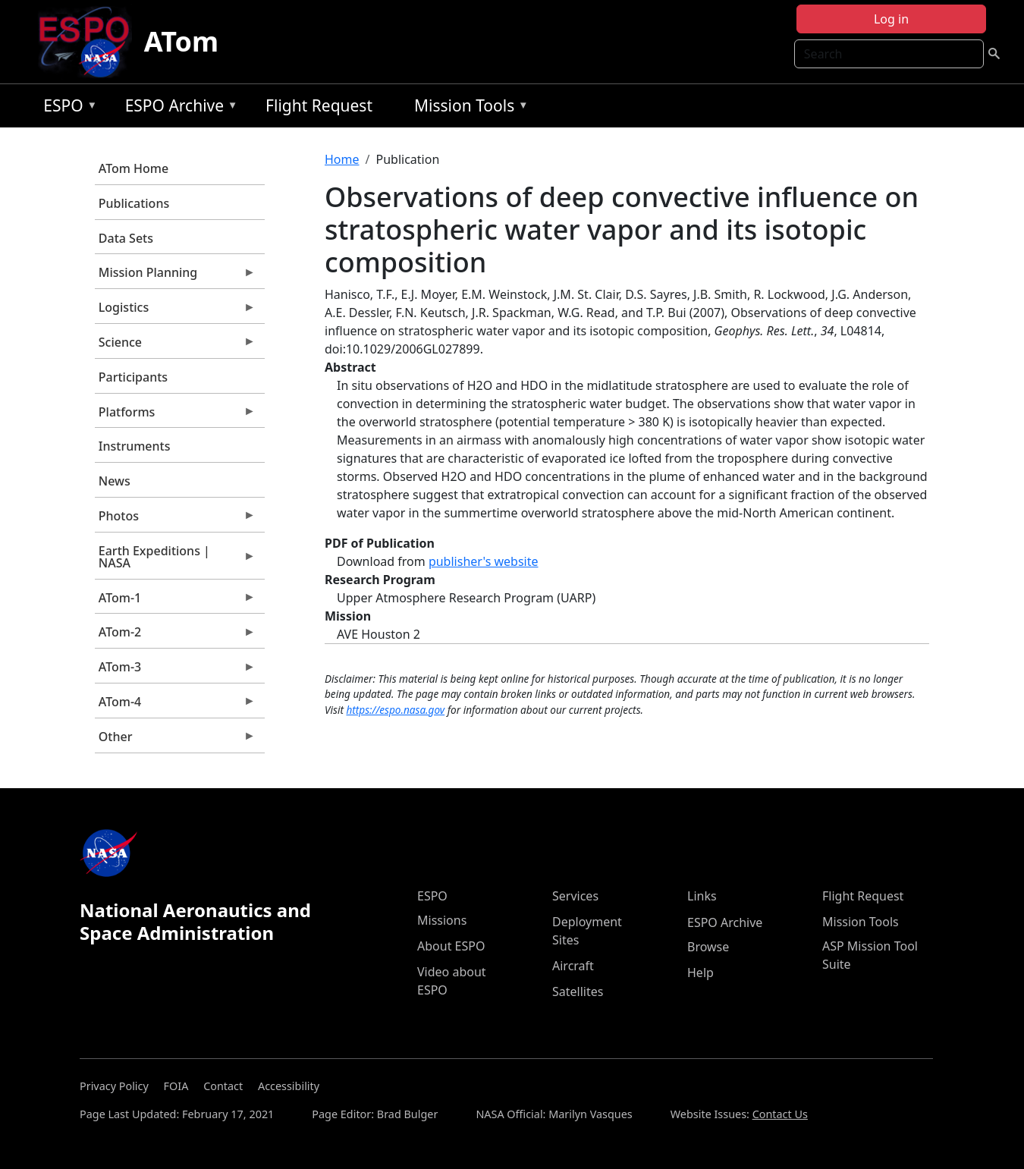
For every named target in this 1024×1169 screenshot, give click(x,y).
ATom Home (133, 168)
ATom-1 (175, 601)
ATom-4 (175, 705)
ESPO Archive (178, 108)
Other (175, 740)
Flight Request (318, 105)
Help (700, 972)
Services (575, 896)
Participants (133, 377)
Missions (441, 920)
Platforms (175, 416)
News (114, 481)
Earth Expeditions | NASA (175, 560)
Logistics (175, 311)
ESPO (66, 108)
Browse (708, 946)
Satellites (577, 991)
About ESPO (451, 946)
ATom (181, 41)
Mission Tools (468, 108)
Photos (175, 520)
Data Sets (126, 238)
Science (175, 346)
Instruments (135, 446)
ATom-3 (175, 670)
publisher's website (484, 561)
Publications (134, 203)
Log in (891, 19)
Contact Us (780, 1114)
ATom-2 (175, 636)
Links (702, 896)
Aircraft (573, 965)
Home (342, 159)
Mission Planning (175, 276)
